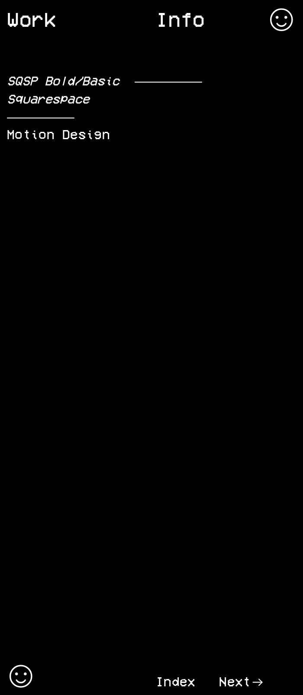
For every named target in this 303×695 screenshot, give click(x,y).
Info (180, 19)
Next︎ (241, 681)
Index (175, 681)
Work (31, 19)
